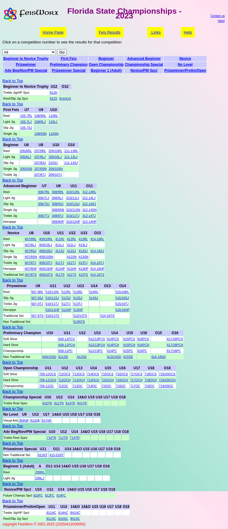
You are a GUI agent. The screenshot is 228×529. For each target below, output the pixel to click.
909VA (23, 420)
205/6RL (26, 151)
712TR (63, 437)
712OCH (64, 380)
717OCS (136, 374)
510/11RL (52, 292)
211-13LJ (70, 157)
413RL (83, 239)
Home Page (53, 32)
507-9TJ (37, 304)
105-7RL (26, 116)
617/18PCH (175, 345)
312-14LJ (88, 198)
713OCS (79, 374)
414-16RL (97, 239)
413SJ (83, 251)
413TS (83, 274)
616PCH (143, 345)
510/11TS (52, 315)
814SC (63, 518)
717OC (135, 386)
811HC (51, 512)
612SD (82, 357)
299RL (40, 472)
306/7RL (44, 192)
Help (188, 32)
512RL (66, 292)
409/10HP (46, 268)
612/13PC (96, 351)
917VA (46, 420)
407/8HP (31, 268)
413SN (83, 257)
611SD (63, 357)
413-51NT (56, 455)
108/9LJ (40, 121)
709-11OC (46, 386)
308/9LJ (57, 198)
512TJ (66, 304)
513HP (78, 310)
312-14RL (89, 192)
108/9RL (40, 116)
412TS (71, 274)
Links (155, 32)
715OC (107, 386)
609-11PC (65, 351)
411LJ (59, 245)
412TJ (71, 262)
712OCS (64, 374)
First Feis (69, 59)
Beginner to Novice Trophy (26, 59)
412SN (72, 257)
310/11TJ (72, 215)
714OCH (93, 380)
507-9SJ (37, 298)
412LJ (71, 245)
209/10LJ (55, 157)
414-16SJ (97, 251)
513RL (78, 292)
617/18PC (174, 351)
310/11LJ (72, 198)
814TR (70, 403)
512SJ (66, 298)
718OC (150, 386)
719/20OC (166, 386)
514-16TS (107, 315)
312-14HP (89, 221)
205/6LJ (25, 157)
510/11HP (52, 310)
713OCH (79, 380)
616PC (142, 351)
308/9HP (58, 221)
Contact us (217, 16)
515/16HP (122, 310)
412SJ (71, 251)
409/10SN (46, 257)
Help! (221, 21)
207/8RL (40, 151)
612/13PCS (97, 339)
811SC (51, 518)
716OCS (122, 374)
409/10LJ (45, 245)
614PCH (113, 345)
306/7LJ (43, 198)
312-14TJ (89, 215)
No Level (185, 64)
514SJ (93, 298)
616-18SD (158, 357)
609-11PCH (66, 345)
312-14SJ (89, 204)
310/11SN (73, 210)
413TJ (83, 262)
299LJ (39, 478)
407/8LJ (30, 245)
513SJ (77, 298)
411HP (60, 268)
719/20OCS (167, 374)
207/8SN (40, 168)
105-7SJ (26, 127)
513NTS (79, 321)
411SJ (59, 251)
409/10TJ (45, 262)
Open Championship (106, 64)
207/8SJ (40, 163)
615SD (128, 357)
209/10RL (55, 151)
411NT (43, 455)
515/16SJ (122, 298)
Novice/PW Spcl (143, 70)
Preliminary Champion (69, 64)
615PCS (129, 339)
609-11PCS (66, 339)
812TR (59, 403)
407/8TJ (30, 262)
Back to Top (12, 81)
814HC (63, 512)
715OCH (108, 380)
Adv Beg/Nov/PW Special (26, 70)
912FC (49, 495)
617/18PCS (175, 339)
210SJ (53, 163)
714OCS (93, 374)
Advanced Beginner (144, 59)
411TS (59, 274)
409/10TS (46, 274)
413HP (83, 268)
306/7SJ (44, 204)
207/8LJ (39, 157)
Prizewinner (26, 64)
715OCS (108, 374)
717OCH (136, 380)
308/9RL (58, 192)
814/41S (65, 98)
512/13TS (80, 315)
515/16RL (122, 292)
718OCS (151, 374)
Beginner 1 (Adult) (106, 70)
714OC (92, 386)
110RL (53, 116)
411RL (59, 239)
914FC (61, 495)
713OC (78, 386)
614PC (112, 351)
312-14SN (89, 210)
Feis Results (109, 32)
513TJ (77, 304)
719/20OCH (167, 380)
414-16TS (97, 274)
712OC (63, 386)
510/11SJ (52, 298)
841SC (75, 518)
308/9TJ (58, 215)
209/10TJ (55, 174)
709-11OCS (47, 374)
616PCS (143, 339)
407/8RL (31, 239)
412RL (71, 239)
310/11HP (73, 221)
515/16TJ (122, 304)
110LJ (53, 121)
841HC (75, 512)
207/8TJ (40, 174)
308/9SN (58, 210)
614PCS (113, 339)
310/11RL (73, 192)
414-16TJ (97, 262)
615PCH (129, 345)
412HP (72, 268)
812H (53, 92)
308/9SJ (58, 204)
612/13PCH (97, 345)
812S (53, 98)
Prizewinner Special (69, 70)
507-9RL (37, 292)
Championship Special (144, 64)
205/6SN (26, 168)
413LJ (83, 245)
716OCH (122, 380)
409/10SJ (46, 251)
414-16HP (97, 268)
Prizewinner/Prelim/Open (185, 70)
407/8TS (31, 274)
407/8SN (31, 257)
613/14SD (114, 357)
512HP (66, 310)
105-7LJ (26, 121)
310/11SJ (73, 204)
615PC (128, 351)
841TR (82, 403)
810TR (47, 403)
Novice (185, 59)
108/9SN (40, 133)
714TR (75, 437)
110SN (53, 133)
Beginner (106, 59)
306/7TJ (44, 215)
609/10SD (49, 357)
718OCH (151, 380)
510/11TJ (51, 304)
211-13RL (71, 151)
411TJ (59, 262)
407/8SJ (30, 251)
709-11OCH (47, 380)
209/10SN (56, 168)
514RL (93, 292)
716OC (121, 386)
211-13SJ (71, 163)
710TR (51, 437)
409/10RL (46, 239)
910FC (38, 495)
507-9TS (37, 315)
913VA (35, 420)
